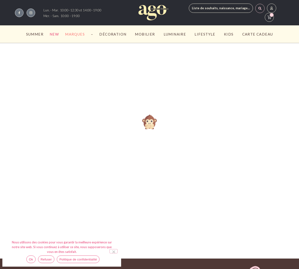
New (54, 34)
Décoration (114, 34)
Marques (75, 34)
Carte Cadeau (257, 34)
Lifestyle (206, 34)
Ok (31, 259)
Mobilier (146, 34)
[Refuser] (113, 251)
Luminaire (176, 34)
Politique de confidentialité (78, 259)
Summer (34, 34)
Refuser (46, 259)
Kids (230, 34)
